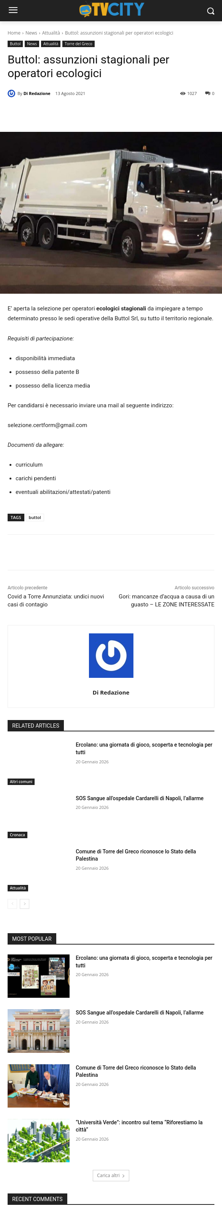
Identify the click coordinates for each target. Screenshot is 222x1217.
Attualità (51, 33)
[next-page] (24, 904)
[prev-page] (12, 904)
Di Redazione (37, 93)
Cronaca (17, 834)
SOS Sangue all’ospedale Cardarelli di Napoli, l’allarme (139, 798)
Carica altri (111, 1175)
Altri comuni (21, 781)
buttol (35, 517)
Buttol (15, 44)
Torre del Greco (78, 44)
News (31, 33)
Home (14, 33)
